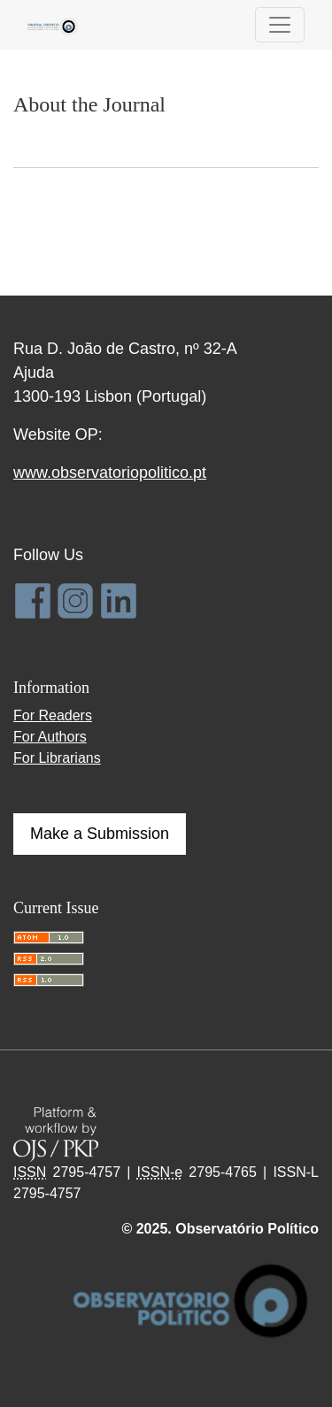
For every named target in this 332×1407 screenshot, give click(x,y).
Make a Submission (99, 833)
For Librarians (57, 757)
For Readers (52, 715)
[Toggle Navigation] (280, 24)
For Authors (50, 736)
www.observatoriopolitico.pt (109, 472)
